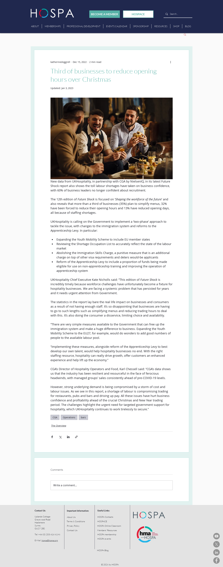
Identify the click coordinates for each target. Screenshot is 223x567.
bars (83, 417)
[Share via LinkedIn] (68, 436)
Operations (69, 417)
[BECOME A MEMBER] (104, 14)
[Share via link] (76, 436)
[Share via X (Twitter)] (60, 436)
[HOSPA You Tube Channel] (216, 536)
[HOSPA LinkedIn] (216, 552)
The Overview (58, 425)
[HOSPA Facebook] (216, 560)
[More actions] (171, 62)
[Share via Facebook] (52, 436)
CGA (55, 417)
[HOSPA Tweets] (216, 544)
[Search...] (177, 14)
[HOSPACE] (138, 14)
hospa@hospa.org (50, 540)
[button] (185, 34)
